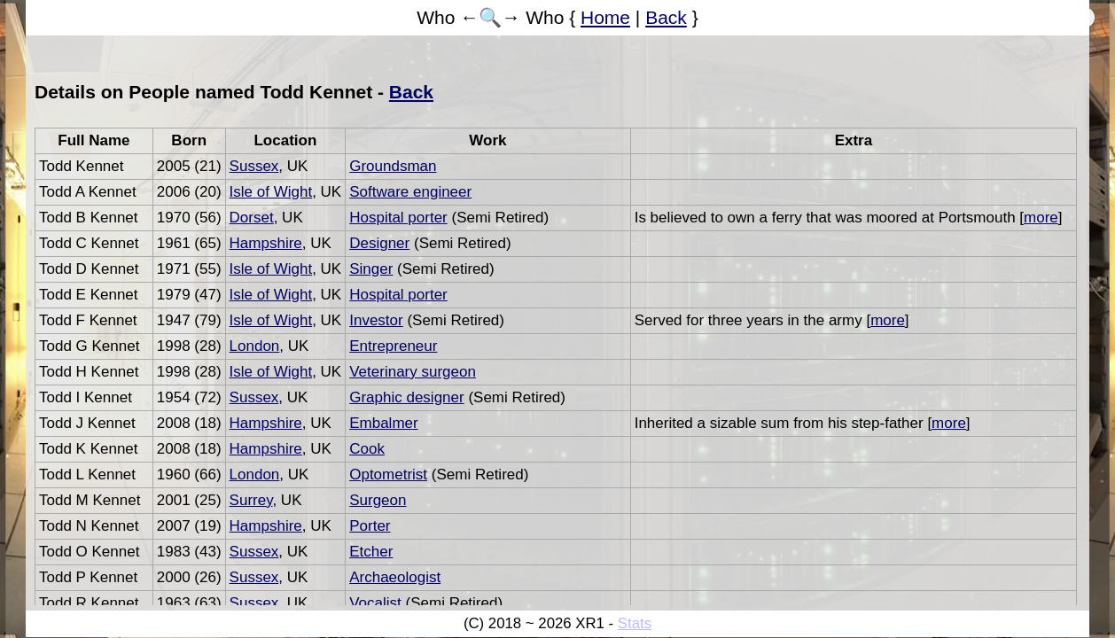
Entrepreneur (393, 346)
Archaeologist (395, 577)
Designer (379, 243)
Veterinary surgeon (412, 371)
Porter (369, 525)
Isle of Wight (271, 191)
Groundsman (392, 166)
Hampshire (266, 243)
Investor (375, 320)
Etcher (371, 551)
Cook (367, 448)
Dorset (252, 217)
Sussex (254, 166)
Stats (634, 623)
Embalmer (383, 423)
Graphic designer (406, 397)
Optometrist (388, 474)
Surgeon (377, 500)
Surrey (251, 500)
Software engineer (410, 191)
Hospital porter (398, 217)
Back (666, 17)
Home (605, 17)
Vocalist (375, 603)
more (1041, 217)
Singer (371, 269)
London (255, 346)
